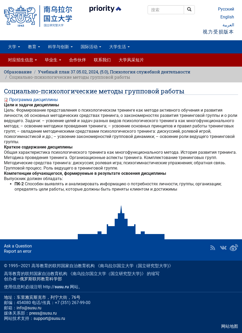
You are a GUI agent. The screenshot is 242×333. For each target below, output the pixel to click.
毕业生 (53, 59)
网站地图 (229, 326)
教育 (34, 46)
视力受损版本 (218, 31)
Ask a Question (18, 245)
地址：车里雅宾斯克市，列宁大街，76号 (42, 297)
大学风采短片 (131, 59)
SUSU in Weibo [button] (234, 247)
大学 (14, 46)
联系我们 (102, 59)
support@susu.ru (49, 318)
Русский (226, 9)
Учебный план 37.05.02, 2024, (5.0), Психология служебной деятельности (114, 71)
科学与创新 (60, 46)
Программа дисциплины (33, 99)
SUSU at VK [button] (223, 247)
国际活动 (91, 46)
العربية (228, 24)
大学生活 (119, 46)
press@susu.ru (43, 313)
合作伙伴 (77, 59)
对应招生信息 (22, 59)
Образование (18, 71)
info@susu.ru (29, 307)
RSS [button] (213, 247)
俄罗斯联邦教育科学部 (41, 278)
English (227, 16)
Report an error (17, 251)
